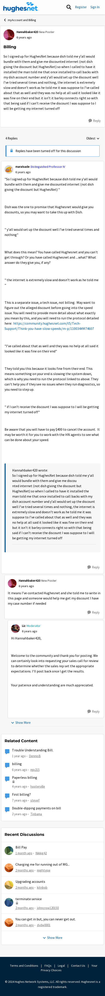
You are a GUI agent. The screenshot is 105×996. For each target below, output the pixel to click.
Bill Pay (21, 847)
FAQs (48, 966)
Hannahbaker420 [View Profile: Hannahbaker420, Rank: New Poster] (27, 32)
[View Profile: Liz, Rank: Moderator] (15, 628)
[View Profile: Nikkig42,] (9, 850)
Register (81, 7)
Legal (61, 966)
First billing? (21, 794)
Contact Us (78, 966)
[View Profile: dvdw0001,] (9, 922)
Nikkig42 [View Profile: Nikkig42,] (41, 853)
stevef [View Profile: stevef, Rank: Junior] (35, 800)
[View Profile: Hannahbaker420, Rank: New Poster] (8, 34)
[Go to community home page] (21, 7)
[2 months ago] (24, 870)
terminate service (28, 899)
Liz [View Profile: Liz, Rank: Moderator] (23, 626)
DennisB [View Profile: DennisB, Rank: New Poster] (35, 756)
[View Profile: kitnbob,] (9, 885)
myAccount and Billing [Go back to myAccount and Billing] (19, 20)
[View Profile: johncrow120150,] (9, 902)
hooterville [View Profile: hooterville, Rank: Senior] (37, 786)
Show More (21, 722)
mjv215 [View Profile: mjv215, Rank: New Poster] (35, 770)
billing (17, 764)
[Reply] (95, 121)
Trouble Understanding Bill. (32, 750)
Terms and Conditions (24, 966)
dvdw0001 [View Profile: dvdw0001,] (43, 925)
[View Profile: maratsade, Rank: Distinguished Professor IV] (9, 169)
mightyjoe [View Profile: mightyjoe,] (43, 870)
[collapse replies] (52, 163)
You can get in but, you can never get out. (45, 919)
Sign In (95, 7)
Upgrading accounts (30, 882)
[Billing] (23, 172)
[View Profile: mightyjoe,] (9, 867)
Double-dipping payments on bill (36, 808)
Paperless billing (24, 777)
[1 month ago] (23, 853)
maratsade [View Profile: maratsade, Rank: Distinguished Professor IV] (22, 167)
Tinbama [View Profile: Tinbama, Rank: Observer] (36, 814)
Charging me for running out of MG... (42, 864)
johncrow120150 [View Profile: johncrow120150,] (48, 908)
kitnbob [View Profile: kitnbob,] (42, 887)
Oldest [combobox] (93, 138)
